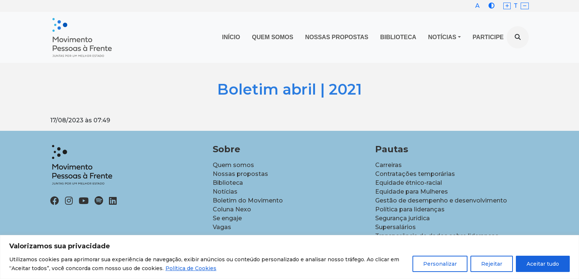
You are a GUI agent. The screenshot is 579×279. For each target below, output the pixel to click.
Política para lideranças (410, 209)
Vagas (222, 227)
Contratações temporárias (415, 173)
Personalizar (440, 264)
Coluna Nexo (232, 209)
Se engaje (227, 218)
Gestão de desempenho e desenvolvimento (441, 200)
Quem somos (233, 165)
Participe (488, 37)
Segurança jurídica (402, 218)
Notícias (442, 37)
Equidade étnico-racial (408, 182)
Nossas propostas (336, 37)
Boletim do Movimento (248, 200)
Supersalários (395, 227)
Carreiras (388, 165)
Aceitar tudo (543, 264)
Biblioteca (398, 37)
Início (231, 37)
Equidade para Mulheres (411, 191)
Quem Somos (272, 37)
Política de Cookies (190, 268)
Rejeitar (491, 264)
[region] (289, 257)
